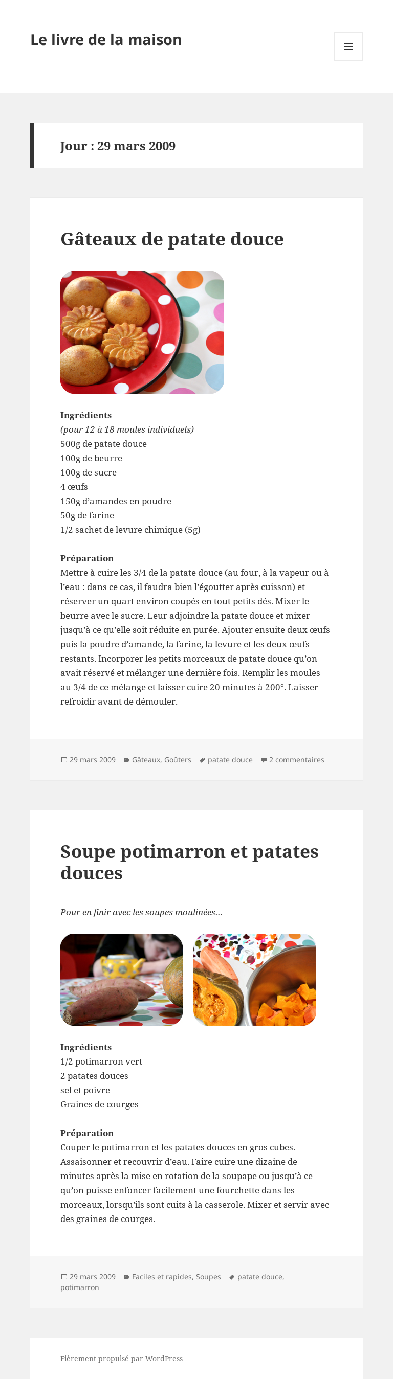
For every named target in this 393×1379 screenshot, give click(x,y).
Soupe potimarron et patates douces (189, 862)
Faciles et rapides (162, 1276)
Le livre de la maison (106, 39)
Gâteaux (146, 759)
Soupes (208, 1276)
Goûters (177, 759)
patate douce (230, 759)
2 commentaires (296, 759)
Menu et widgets (349, 60)
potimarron (79, 1287)
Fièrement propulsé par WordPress (121, 1358)
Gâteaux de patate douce (172, 239)
